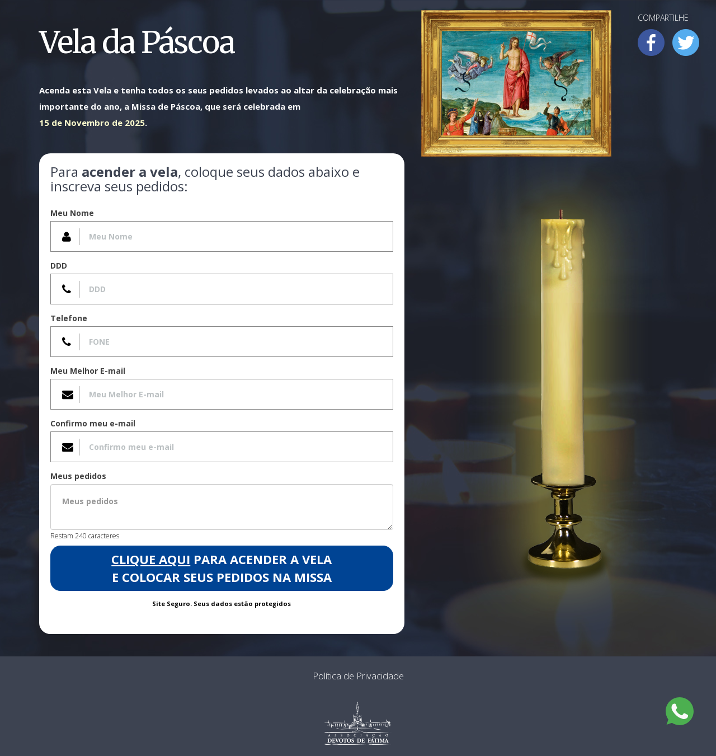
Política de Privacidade (358, 675)
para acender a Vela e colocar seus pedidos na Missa (221, 568)
